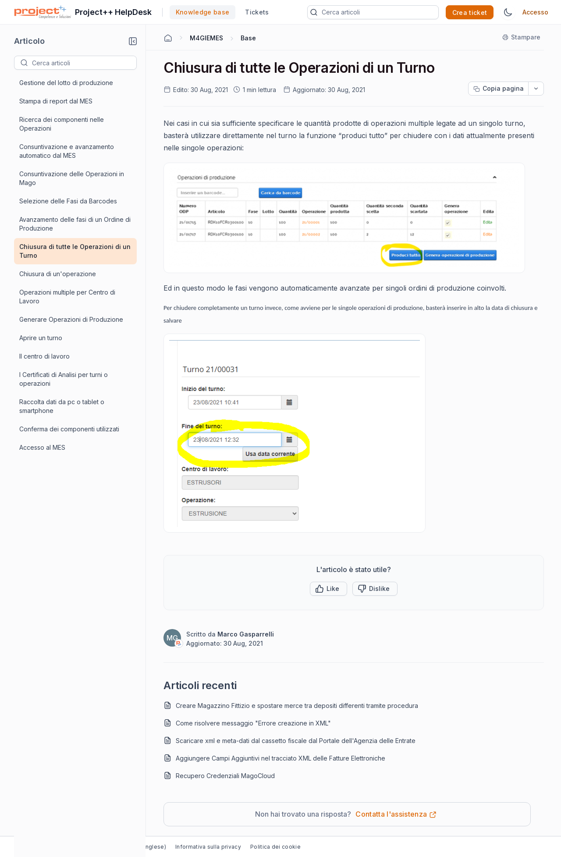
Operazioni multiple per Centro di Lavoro (67, 296)
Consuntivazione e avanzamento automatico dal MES (66, 151)
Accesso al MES (42, 447)
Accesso (535, 12)
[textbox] (84, 62)
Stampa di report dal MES (55, 101)
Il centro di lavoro (44, 356)
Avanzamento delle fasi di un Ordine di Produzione (75, 224)
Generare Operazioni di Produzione (71, 319)
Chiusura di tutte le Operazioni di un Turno (75, 251)
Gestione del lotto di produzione (66, 82)
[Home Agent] (167, 38)
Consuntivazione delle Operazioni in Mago (71, 178)
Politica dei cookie (275, 846)
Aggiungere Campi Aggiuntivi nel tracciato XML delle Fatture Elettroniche (280, 758)
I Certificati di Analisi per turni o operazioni (63, 379)
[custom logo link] (42, 12)
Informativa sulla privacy (208, 846)
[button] (132, 41)
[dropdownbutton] (536, 89)
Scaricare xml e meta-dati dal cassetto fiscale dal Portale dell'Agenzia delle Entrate (295, 740)
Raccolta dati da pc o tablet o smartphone (61, 406)
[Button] (375, 589)
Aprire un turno (40, 337)
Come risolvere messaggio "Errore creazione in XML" (253, 723)
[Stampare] (522, 37)
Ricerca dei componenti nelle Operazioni (61, 124)
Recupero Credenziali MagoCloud (225, 775)
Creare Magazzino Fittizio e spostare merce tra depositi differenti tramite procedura (297, 705)
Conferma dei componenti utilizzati (69, 429)
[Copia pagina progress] (498, 89)
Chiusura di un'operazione (57, 273)
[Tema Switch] (508, 12)
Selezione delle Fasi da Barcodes (68, 201)
